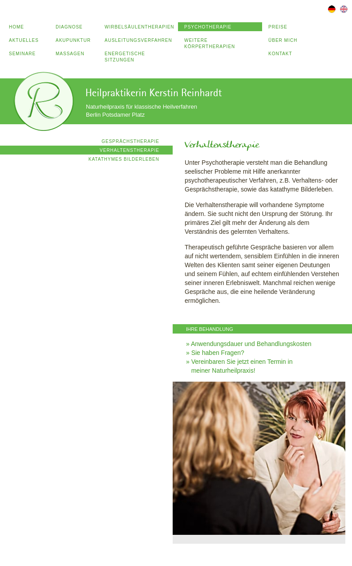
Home (16, 26)
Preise (277, 26)
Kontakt (280, 53)
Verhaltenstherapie (129, 150)
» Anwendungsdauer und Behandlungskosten (249, 343)
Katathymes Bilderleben (124, 159)
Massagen (70, 53)
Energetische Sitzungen (125, 56)
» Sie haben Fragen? (215, 352)
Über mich (282, 40)
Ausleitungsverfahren (138, 40)
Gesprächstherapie (130, 141)
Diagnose (69, 26)
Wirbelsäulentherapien (139, 26)
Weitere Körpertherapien (209, 43)
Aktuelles (24, 40)
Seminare (22, 53)
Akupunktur (73, 40)
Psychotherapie (207, 26)
